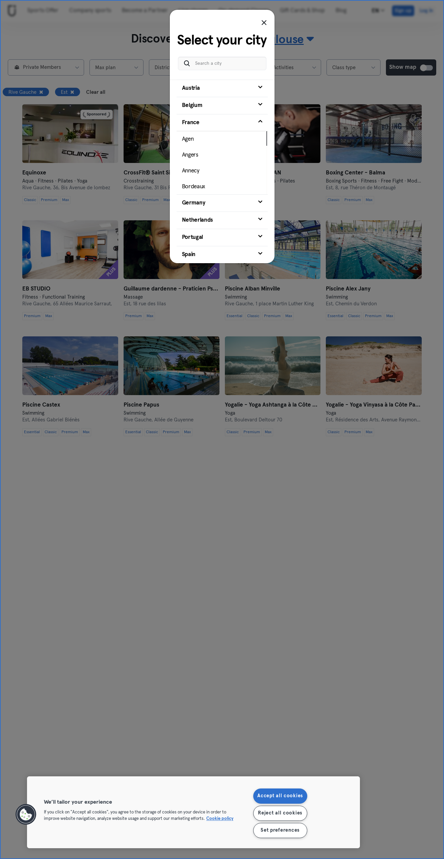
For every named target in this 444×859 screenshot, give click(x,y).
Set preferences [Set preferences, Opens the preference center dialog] (280, 830)
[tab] (222, 88)
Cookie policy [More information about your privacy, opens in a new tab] (219, 819)
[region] (193, 812)
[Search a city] (222, 63)
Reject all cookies (280, 813)
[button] (26, 814)
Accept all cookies (280, 796)
